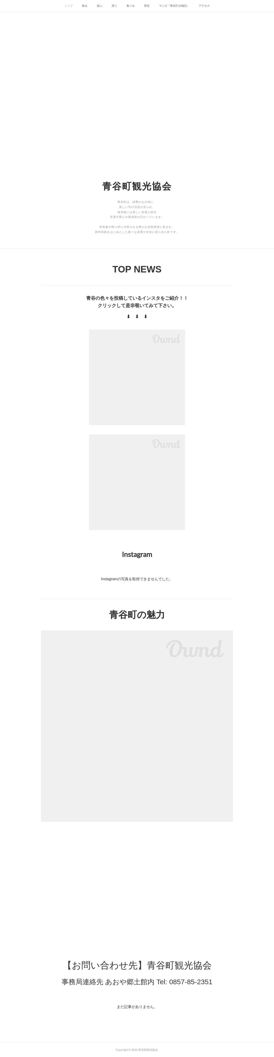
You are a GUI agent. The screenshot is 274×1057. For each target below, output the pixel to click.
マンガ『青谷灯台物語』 (174, 5)
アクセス (204, 5)
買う (114, 5)
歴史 (147, 5)
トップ (68, 5)
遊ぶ (99, 5)
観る (85, 5)
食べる (130, 5)
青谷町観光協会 (137, 186)
